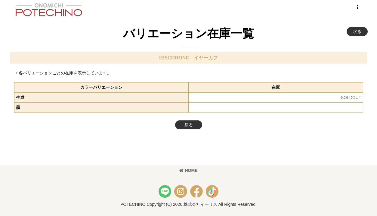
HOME (188, 170)
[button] (357, 7)
